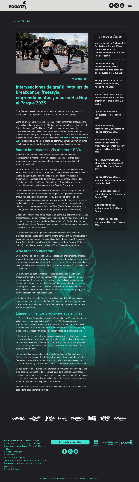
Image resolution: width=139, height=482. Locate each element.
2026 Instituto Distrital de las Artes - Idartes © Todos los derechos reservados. (69, 478)
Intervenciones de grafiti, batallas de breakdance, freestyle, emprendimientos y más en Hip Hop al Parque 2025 (109, 145)
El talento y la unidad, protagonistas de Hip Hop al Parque (108, 208)
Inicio (16, 21)
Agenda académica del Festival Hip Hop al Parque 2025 (108, 114)
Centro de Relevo (11, 469)
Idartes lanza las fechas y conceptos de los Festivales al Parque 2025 (110, 194)
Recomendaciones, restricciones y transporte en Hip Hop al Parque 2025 (109, 128)
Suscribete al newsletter (70, 442)
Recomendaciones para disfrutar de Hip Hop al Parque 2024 (110, 222)
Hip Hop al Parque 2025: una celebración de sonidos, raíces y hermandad (108, 83)
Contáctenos (9, 455)
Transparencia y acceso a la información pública (25, 460)
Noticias (26, 21)
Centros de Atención (13, 452)
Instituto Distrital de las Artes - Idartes (21, 440)
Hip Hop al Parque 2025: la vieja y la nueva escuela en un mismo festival (109, 180)
